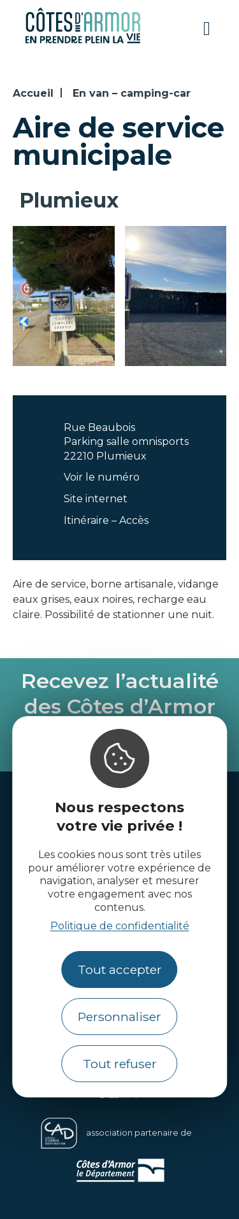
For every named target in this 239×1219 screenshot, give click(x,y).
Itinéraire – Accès (106, 520)
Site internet (95, 499)
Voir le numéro (102, 477)
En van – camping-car (132, 93)
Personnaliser (119, 1016)
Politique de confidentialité (119, 926)
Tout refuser (120, 1063)
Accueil (33, 93)
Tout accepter (120, 969)
